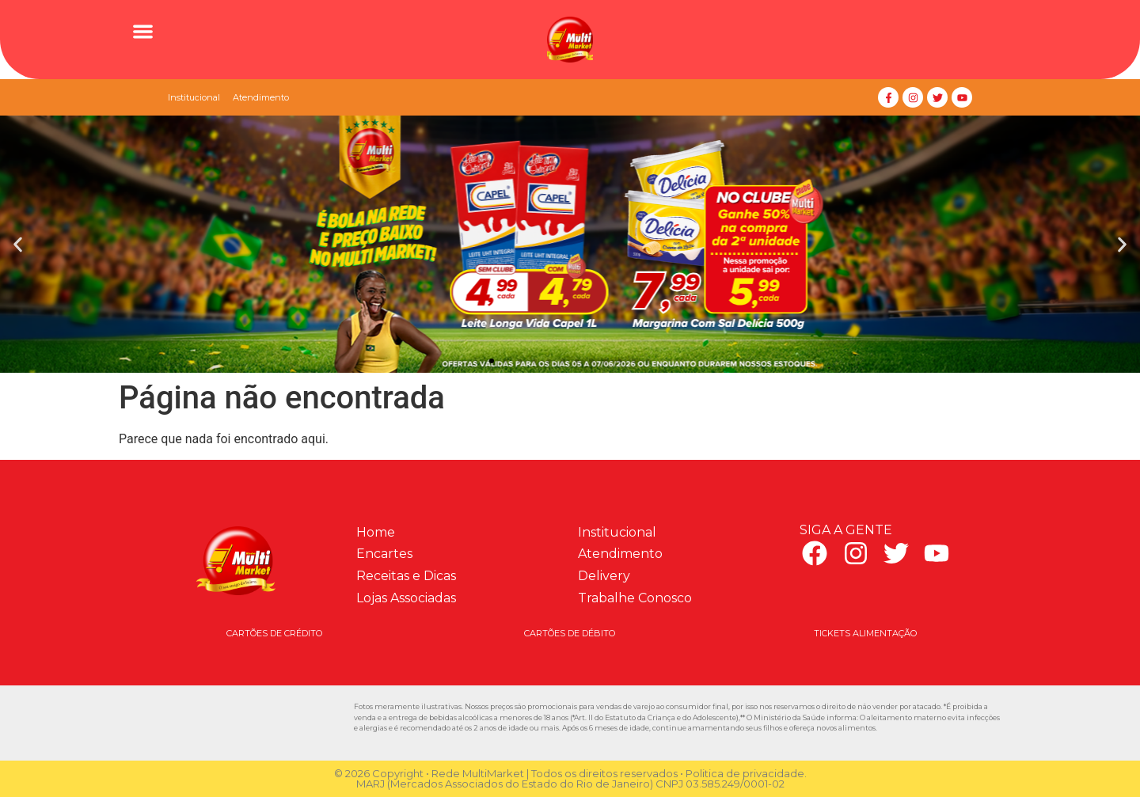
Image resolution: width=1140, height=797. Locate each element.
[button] (143, 31)
